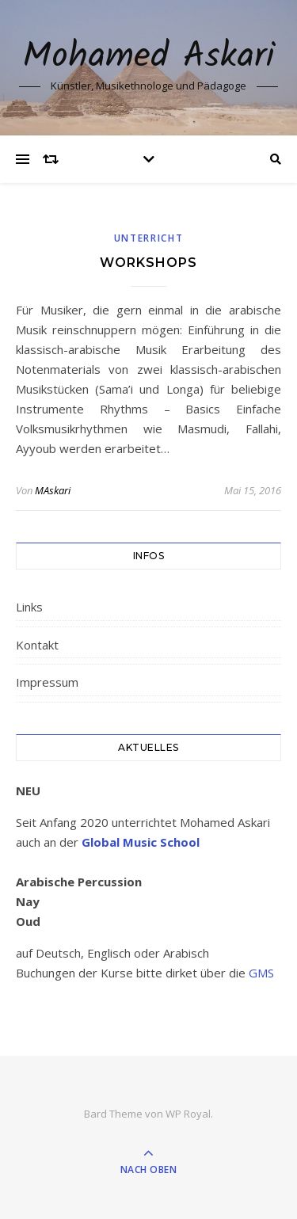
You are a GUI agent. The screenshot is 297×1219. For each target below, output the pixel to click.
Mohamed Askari (148, 57)
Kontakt (37, 645)
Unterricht (149, 238)
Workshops (148, 262)
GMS (261, 973)
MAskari (52, 490)
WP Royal (188, 1114)
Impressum (47, 682)
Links (29, 607)
